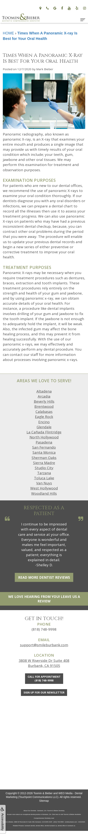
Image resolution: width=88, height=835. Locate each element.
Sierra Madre (44, 462)
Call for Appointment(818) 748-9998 (44, 678)
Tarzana (44, 472)
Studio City (44, 467)
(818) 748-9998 (44, 629)
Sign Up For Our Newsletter (44, 692)
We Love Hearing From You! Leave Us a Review (44, 598)
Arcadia (44, 396)
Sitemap (44, 800)
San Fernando (44, 447)
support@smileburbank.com (44, 644)
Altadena (44, 391)
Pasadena (44, 442)
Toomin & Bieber (43, 793)
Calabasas (44, 411)
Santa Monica (44, 452)
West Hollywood (44, 488)
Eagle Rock (44, 416)
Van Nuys (44, 483)
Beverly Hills (44, 401)
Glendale (44, 427)
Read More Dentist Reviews (44, 577)
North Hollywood (44, 437)
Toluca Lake (44, 478)
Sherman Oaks (44, 457)
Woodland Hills (44, 493)
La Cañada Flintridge (44, 432)
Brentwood (44, 406)
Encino (44, 421)
